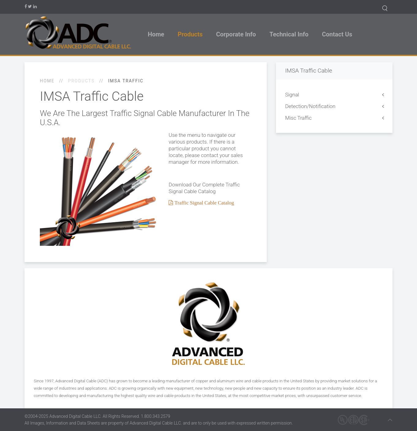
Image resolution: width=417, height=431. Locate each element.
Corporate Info (236, 34)
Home (156, 34)
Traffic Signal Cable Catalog (203, 202)
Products (190, 34)
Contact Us (337, 34)
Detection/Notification (310, 106)
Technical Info (289, 34)
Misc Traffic (298, 118)
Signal (292, 95)
